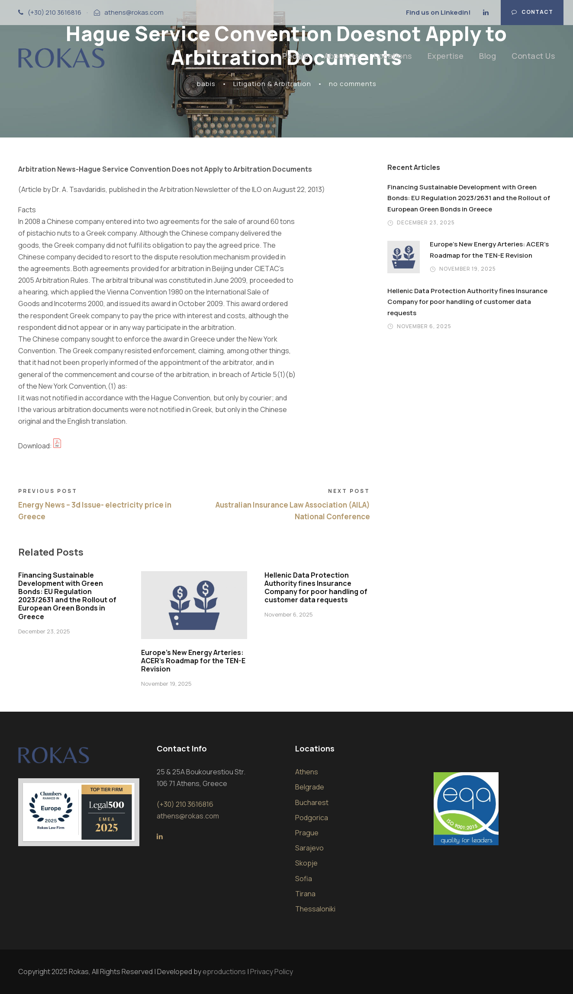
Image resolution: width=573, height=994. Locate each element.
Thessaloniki (315, 909)
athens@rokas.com (134, 12)
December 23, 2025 (44, 631)
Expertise (446, 56)
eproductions (224, 971)
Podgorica (311, 817)
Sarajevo (309, 848)
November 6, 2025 (288, 614)
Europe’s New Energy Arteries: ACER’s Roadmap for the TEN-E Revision (193, 661)
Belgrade (309, 787)
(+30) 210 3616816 (54, 12)
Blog (487, 56)
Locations (393, 56)
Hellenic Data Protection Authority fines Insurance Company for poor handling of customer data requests (315, 587)
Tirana (305, 893)
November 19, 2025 (166, 683)
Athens (306, 772)
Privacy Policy (271, 971)
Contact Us (533, 56)
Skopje (306, 863)
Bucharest (311, 802)
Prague (307, 832)
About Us (341, 56)
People (295, 56)
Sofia (303, 878)
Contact (532, 12)
